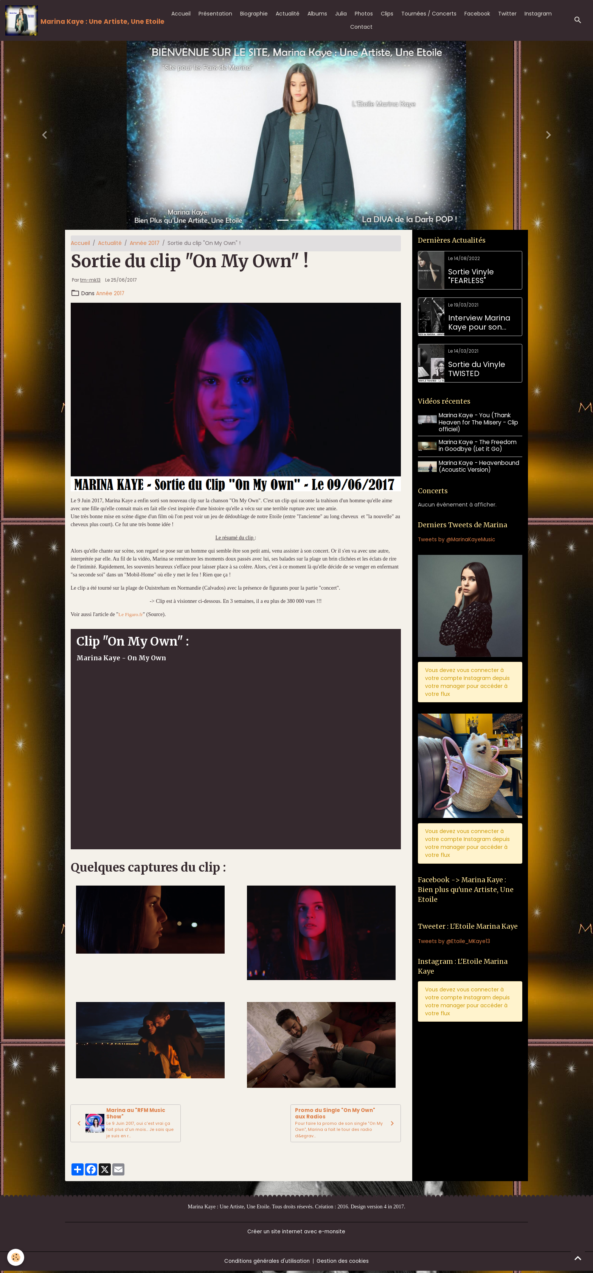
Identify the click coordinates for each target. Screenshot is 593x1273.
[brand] (81, 20)
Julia (341, 13)
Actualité (288, 13)
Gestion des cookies (343, 1263)
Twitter (507, 13)
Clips (387, 13)
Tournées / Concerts (428, 13)
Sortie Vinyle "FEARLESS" (471, 276)
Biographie (254, 13)
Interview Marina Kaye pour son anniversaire (479, 322)
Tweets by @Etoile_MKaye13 (454, 941)
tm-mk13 (90, 280)
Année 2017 (145, 243)
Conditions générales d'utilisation (266, 1263)
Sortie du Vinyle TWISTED (476, 369)
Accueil (181, 13)
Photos (364, 13)
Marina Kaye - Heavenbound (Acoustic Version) (479, 465)
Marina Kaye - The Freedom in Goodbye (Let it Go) (478, 445)
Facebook (477, 13)
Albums (317, 13)
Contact (361, 27)
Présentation (215, 13)
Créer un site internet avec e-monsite (296, 1233)
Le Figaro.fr (131, 614)
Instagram (538, 13)
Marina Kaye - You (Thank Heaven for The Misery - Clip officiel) (479, 422)
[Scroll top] (577, 1257)
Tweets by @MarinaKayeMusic (458, 538)
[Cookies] (16, 1257)
